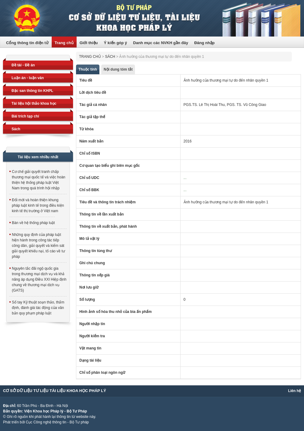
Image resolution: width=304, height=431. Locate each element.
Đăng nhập (204, 42)
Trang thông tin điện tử (152, 18)
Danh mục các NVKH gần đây (160, 42)
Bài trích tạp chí (25, 116)
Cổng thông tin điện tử (27, 42)
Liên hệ (294, 391)
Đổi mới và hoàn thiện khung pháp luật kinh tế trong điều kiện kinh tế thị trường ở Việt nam (38, 205)
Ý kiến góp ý (115, 42)
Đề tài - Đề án (23, 65)
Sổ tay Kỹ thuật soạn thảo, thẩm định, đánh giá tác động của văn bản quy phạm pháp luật (38, 307)
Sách (16, 129)
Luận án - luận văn (28, 78)
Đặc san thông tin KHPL (32, 91)
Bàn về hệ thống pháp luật (33, 223)
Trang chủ (64, 42)
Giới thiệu (89, 42)
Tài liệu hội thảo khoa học (34, 103)
